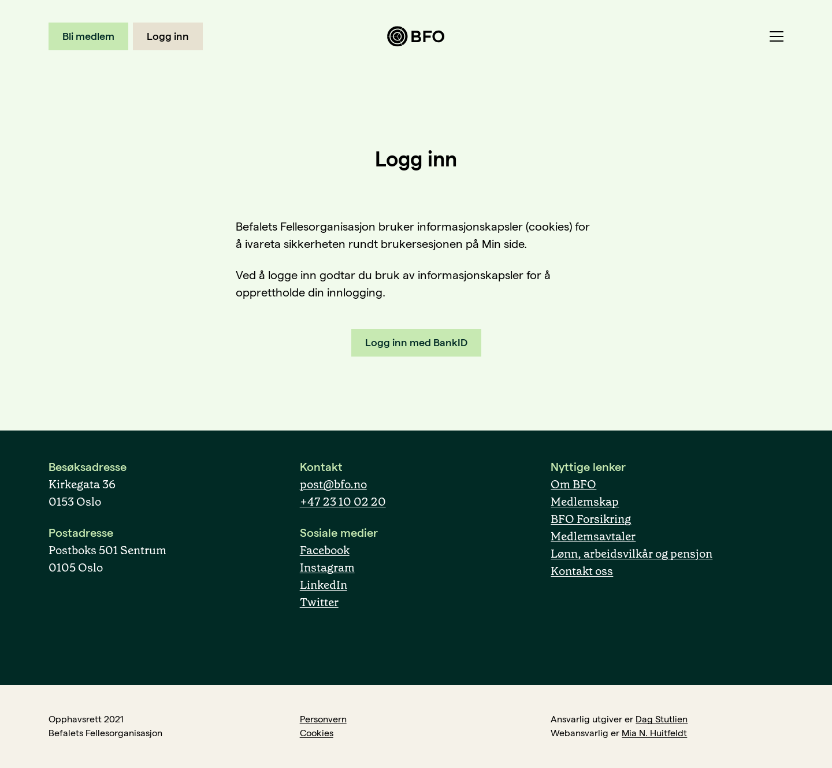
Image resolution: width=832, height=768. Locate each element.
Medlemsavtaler (593, 536)
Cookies (316, 733)
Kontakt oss (582, 570)
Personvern (323, 719)
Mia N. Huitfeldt (654, 733)
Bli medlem (88, 36)
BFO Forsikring (591, 518)
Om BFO (573, 484)
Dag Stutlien (662, 719)
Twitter (319, 602)
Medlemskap (585, 501)
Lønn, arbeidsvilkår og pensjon (631, 553)
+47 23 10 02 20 (343, 501)
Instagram (327, 567)
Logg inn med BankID (416, 342)
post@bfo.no (333, 484)
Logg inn (168, 36)
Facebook (325, 550)
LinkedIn (323, 584)
